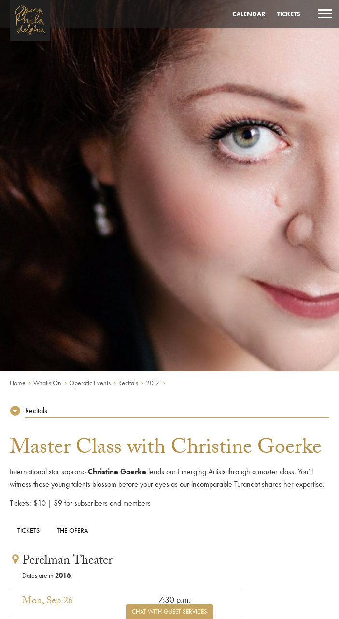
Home (18, 382)
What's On (47, 382)
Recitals (128, 382)
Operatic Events (90, 382)
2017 (153, 382)
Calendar (249, 14)
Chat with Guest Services (169, 611)
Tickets (288, 14)
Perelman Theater (67, 561)
